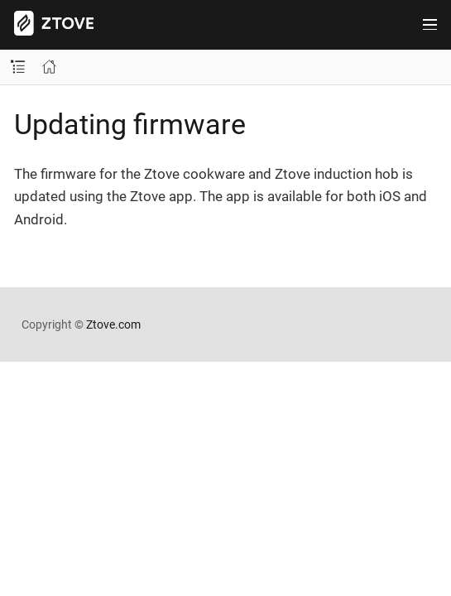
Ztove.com (113, 324)
